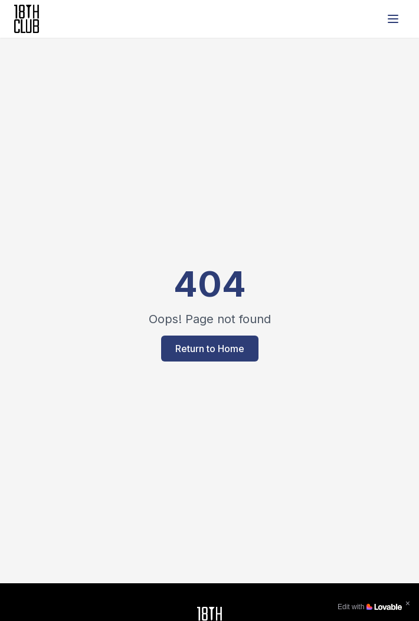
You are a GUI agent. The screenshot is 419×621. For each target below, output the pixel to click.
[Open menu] (393, 19)
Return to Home (209, 348)
